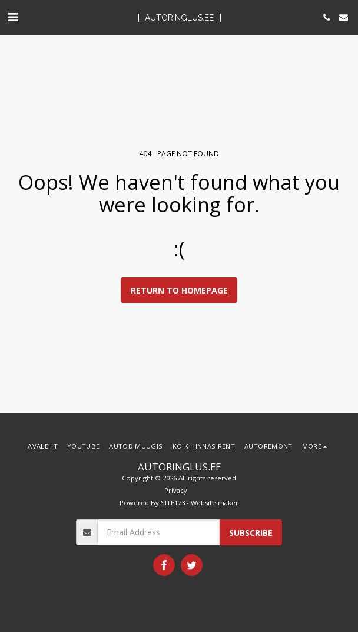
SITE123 (173, 502)
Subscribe (251, 532)
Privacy (175, 490)
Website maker (214, 502)
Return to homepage (179, 290)
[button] (13, 17)
